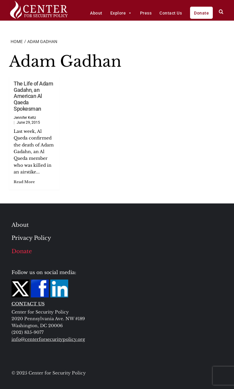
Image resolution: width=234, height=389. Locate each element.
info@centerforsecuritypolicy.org (48, 339)
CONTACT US (28, 304)
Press (146, 13)
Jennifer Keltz (25, 118)
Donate (201, 13)
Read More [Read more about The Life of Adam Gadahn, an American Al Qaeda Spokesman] (24, 181)
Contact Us (170, 13)
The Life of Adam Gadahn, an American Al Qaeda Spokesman (33, 96)
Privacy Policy (31, 238)
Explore (121, 13)
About (96, 13)
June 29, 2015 (28, 122)
